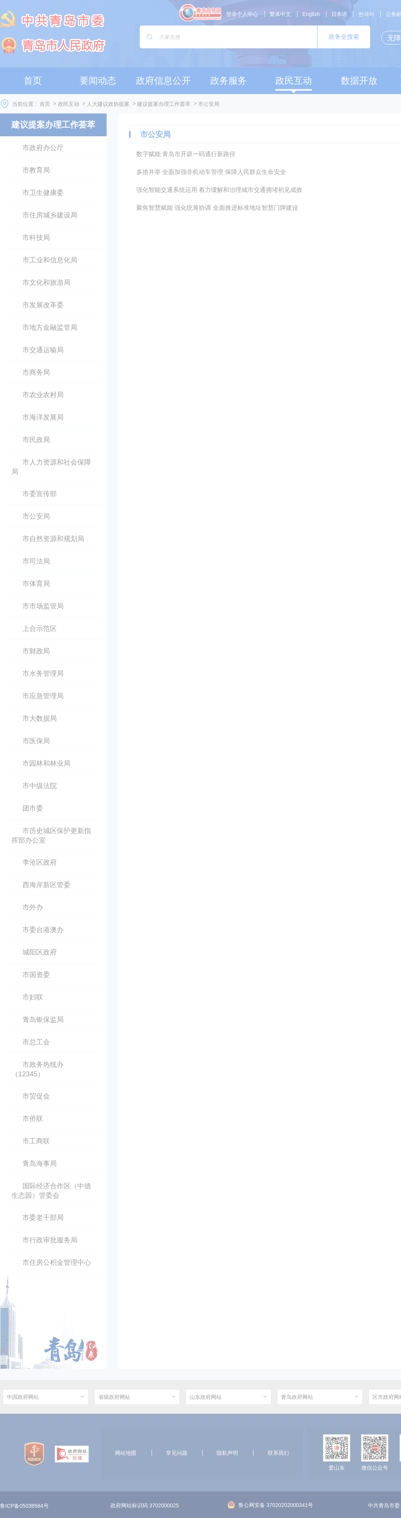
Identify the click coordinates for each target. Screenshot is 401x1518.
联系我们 (278, 1453)
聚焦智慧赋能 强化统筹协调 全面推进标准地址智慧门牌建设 (217, 207)
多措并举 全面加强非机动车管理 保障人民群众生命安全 (211, 172)
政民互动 (68, 104)
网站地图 (125, 1453)
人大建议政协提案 (108, 104)
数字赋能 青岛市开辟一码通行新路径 (185, 154)
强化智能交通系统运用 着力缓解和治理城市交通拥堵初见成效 (219, 190)
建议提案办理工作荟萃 (163, 104)
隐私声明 (227, 1453)
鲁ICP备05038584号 (24, 1506)
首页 (45, 104)
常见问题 (176, 1453)
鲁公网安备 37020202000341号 (270, 1505)
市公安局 (208, 104)
